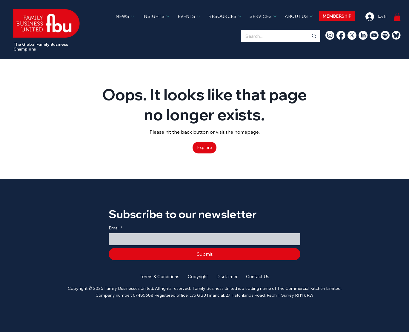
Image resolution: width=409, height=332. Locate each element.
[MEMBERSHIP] (337, 16)
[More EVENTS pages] (198, 16)
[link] (397, 17)
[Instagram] (329, 35)
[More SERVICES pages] (274, 16)
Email (115, 228)
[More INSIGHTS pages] (167, 16)
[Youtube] (374, 35)
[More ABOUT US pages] (311, 16)
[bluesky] (396, 35)
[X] (352, 35)
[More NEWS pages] (132, 16)
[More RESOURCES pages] (239, 16)
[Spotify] (385, 35)
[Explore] (204, 147)
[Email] (203, 239)
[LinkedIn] (363, 35)
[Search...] (270, 36)
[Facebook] (340, 35)
